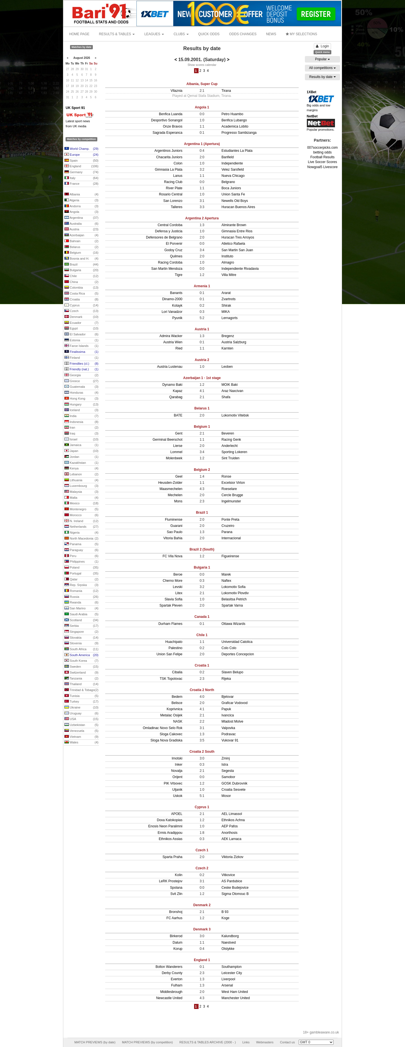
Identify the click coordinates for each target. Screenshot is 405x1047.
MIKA (226, 312)
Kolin (179, 875)
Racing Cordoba (170, 262)
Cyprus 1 (202, 807)
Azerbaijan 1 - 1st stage (201, 378)
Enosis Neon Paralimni (165, 826)
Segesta (228, 771)
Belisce (177, 703)
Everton (176, 979)
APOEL (176, 814)
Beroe (177, 574)
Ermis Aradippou (170, 833)
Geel (178, 476)
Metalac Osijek (171, 715)
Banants (176, 293)
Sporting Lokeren (234, 452)
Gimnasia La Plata (168, 169)
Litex (178, 593)
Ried (179, 348)
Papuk (226, 709)
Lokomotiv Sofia (234, 587)
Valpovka (228, 728)
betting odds (322, 152)
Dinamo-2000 (172, 299)
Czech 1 (201, 850)
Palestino (175, 648)
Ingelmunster (231, 501)
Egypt (81, 328)
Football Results (322, 157)
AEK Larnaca (232, 839)
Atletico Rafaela (233, 244)
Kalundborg (230, 936)
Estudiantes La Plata (237, 151)
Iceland (81, 410)
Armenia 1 (202, 286)
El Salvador (81, 334)
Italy (81, 178)
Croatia (81, 299)
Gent (178, 433)
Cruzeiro (228, 526)
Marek (226, 574)
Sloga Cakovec (171, 734)
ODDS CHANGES (242, 34)
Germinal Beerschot (167, 440)
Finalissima (81, 352)
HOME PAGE (79, 34)
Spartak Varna (232, 605)
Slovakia (81, 638)
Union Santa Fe (233, 194)
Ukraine (81, 707)
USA (81, 719)
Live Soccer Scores (322, 162)
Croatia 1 (202, 665)
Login (322, 46)
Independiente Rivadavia (240, 269)
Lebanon (81, 474)
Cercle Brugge (232, 495)
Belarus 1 (202, 408)
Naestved (229, 942)
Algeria (81, 200)
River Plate (174, 188)
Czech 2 (201, 868)
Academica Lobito (235, 126)
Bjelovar (228, 697)
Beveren (228, 433)
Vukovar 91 (230, 740)
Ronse (226, 476)
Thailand (81, 684)
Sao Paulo (174, 532)
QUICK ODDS (209, 34)
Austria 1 (202, 329)
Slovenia (81, 643)
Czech (81, 311)
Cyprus (81, 305)
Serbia (81, 626)
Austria (81, 229)
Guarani (176, 526)
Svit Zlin (176, 894)
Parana (227, 532)
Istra (225, 765)
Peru (81, 556)
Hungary (81, 404)
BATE (178, 415)
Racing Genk (231, 440)
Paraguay (81, 550)
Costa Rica (81, 293)
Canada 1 (201, 617)
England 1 (202, 960)
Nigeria (81, 533)
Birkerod (176, 936)
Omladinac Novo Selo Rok (163, 728)
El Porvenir (174, 244)
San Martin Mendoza (167, 269)
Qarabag (176, 397)
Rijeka (226, 679)
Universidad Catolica (237, 642)
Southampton (232, 967)
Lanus (178, 176)
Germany (81, 172)
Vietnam (81, 737)
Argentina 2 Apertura (202, 218)
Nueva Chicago (233, 176)
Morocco (81, 515)
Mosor (226, 796)
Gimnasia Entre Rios (237, 231)
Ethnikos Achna (233, 820)
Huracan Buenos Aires (238, 207)
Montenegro (81, 509)
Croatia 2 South (202, 752)
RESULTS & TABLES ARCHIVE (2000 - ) (207, 1042)
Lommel (176, 452)
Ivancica (228, 715)
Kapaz (177, 391)
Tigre (179, 275)
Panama (81, 544)
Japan (81, 451)
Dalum (178, 942)
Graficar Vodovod (235, 703)
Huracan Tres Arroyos (238, 237)
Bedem (177, 697)
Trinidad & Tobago (81, 690)
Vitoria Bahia (173, 538)
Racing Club (173, 182)
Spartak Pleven (170, 605)
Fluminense (173, 520)
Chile (81, 276)
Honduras (81, 393)
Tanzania (81, 678)
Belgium (81, 253)
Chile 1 (201, 635)
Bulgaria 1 (202, 567)
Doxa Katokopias (170, 820)
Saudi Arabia (81, 614)
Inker (179, 765)
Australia (81, 224)
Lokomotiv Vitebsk (235, 415)
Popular (322, 59)
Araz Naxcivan (232, 391)
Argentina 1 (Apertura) (202, 144)
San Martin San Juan (237, 250)
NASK (178, 721)
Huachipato (174, 642)
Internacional (231, 538)
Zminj (226, 758)
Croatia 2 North (202, 690)
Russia (81, 597)
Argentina (81, 218)
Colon (178, 163)
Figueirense (230, 556)
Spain (81, 161)
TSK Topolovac (171, 679)
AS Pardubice (232, 881)
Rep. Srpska (81, 585)
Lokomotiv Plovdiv (235, 593)
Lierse (178, 446)
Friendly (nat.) (81, 369)
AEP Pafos (230, 826)
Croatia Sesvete (234, 790)
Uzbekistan (81, 725)
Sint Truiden (231, 458)
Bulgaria (81, 270)
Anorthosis (230, 833)
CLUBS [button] (181, 34)
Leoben (227, 367)
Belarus (81, 247)
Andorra (81, 206)
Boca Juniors (231, 188)
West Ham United (235, 992)
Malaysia (81, 492)
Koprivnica (174, 709)
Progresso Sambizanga (239, 133)
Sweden (81, 667)
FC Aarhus (174, 918)
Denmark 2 (201, 905)
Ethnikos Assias (170, 839)
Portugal (81, 573)
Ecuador (81, 323)
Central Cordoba (170, 225)
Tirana (226, 91)
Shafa (226, 397)
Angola (81, 212)
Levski (177, 587)
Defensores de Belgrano (164, 237)
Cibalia (177, 672)
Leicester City (232, 973)
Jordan (81, 457)
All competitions (322, 68)
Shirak (226, 306)
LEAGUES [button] (154, 34)
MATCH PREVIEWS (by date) (94, 1042)
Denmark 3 (201, 929)
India (81, 416)
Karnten (227, 348)
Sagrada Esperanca (167, 133)
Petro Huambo (232, 114)
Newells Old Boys (235, 201)
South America (81, 655)
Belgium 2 (202, 470)
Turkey (81, 702)
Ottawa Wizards (234, 624)
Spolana (176, 888)
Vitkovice (228, 875)
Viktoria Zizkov (233, 857)
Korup (177, 949)
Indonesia (81, 422)
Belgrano (228, 182)
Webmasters (265, 1042)
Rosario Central (170, 194)
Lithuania (81, 480)
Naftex (226, 581)
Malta (81, 498)
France (81, 184)
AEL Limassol (232, 814)
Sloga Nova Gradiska (166, 740)
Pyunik (177, 318)
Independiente (232, 163)
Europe (81, 155)
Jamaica (81, 445)
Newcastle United (169, 998)
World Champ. (81, 149)
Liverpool (228, 979)
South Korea (81, 661)
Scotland (81, 620)
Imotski (177, 758)
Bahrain (81, 241)
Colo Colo (229, 648)
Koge (226, 918)
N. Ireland (81, 521)
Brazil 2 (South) (202, 549)
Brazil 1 (202, 512)
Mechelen (175, 495)
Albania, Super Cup (202, 84)
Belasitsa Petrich (234, 599)
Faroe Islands (81, 346)
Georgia (81, 375)
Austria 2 (202, 360)
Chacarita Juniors (169, 157)
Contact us (287, 1042)
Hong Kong (81, 398)
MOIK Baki (230, 385)
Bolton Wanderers (169, 967)
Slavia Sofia (173, 599)
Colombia (81, 288)
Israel (81, 439)
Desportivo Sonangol (166, 120)
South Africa (81, 649)
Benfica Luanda (170, 114)
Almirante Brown (234, 225)
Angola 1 (202, 107)
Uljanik (177, 790)
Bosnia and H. (81, 259)
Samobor (228, 777)
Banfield (228, 157)
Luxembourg (81, 486)
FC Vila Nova (172, 556)
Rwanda (81, 602)
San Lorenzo (172, 201)
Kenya (81, 468)
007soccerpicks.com (322, 148)
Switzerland (81, 672)
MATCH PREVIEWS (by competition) (147, 1042)
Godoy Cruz (173, 250)
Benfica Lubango (234, 120)
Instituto (227, 256)
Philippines (81, 562)
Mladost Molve (232, 721)
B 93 (225, 912)
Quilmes (176, 256)
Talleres (176, 207)
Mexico (81, 503)
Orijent (177, 777)
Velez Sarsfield (233, 169)
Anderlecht (230, 446)
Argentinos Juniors (168, 151)
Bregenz (228, 336)
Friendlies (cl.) (81, 364)
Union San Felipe (169, 654)
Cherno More (172, 581)
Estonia (81, 340)
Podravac (229, 734)
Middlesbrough (171, 992)
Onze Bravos (172, 126)
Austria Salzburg (234, 342)
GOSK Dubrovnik (235, 783)
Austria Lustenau (169, 367)
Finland (81, 358)
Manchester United (236, 998)
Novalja (176, 771)
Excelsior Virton (233, 483)
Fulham (176, 985)
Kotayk (177, 306)
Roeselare (229, 489)
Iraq (81, 433)
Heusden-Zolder (170, 483)
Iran (81, 428)
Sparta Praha (173, 857)
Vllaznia (176, 91)
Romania (81, 591)
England (81, 166)
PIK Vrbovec (173, 783)
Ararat (226, 293)
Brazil (81, 264)
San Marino (81, 608)
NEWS (271, 34)
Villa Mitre (229, 275)
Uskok (177, 796)
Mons (178, 501)
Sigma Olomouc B (235, 894)
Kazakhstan (81, 463)
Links (246, 1042)
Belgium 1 (202, 427)
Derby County (172, 973)
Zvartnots (229, 299)
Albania (81, 194)
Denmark (81, 317)
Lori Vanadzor (172, 312)
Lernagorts (230, 318)
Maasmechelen (170, 489)
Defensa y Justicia (168, 231)
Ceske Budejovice (235, 888)
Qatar (81, 579)
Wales (81, 742)
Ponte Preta (230, 520)
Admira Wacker (171, 336)
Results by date (322, 77)
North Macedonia (81, 538)
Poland (81, 567)
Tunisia (81, 696)
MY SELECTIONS (301, 34)
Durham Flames (170, 624)
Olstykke (228, 949)
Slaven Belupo (232, 672)
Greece (81, 381)
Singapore (81, 632)
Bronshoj (175, 912)
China (81, 282)
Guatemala (81, 387)
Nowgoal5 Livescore (322, 167)
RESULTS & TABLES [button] (117, 34)
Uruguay (81, 713)
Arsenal (227, 985)
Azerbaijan (81, 235)
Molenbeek (174, 458)
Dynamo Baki (172, 385)
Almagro (228, 262)
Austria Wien (172, 342)
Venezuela (81, 731)
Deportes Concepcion (238, 654)
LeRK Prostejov (170, 881)
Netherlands (81, 527)
